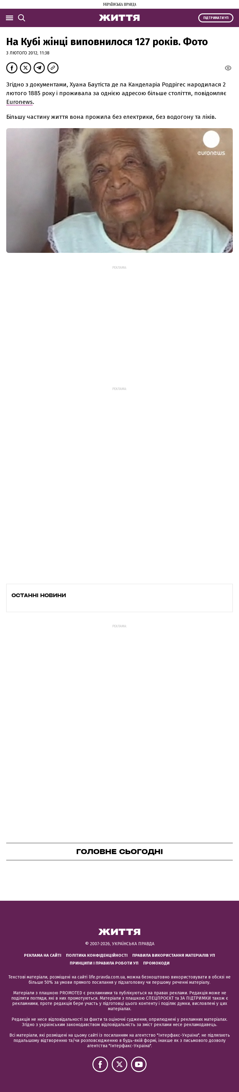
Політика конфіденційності (97, 955)
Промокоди (156, 963)
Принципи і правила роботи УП (104, 963)
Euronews (19, 101)
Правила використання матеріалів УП (173, 955)
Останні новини (39, 595)
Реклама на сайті (42, 955)
